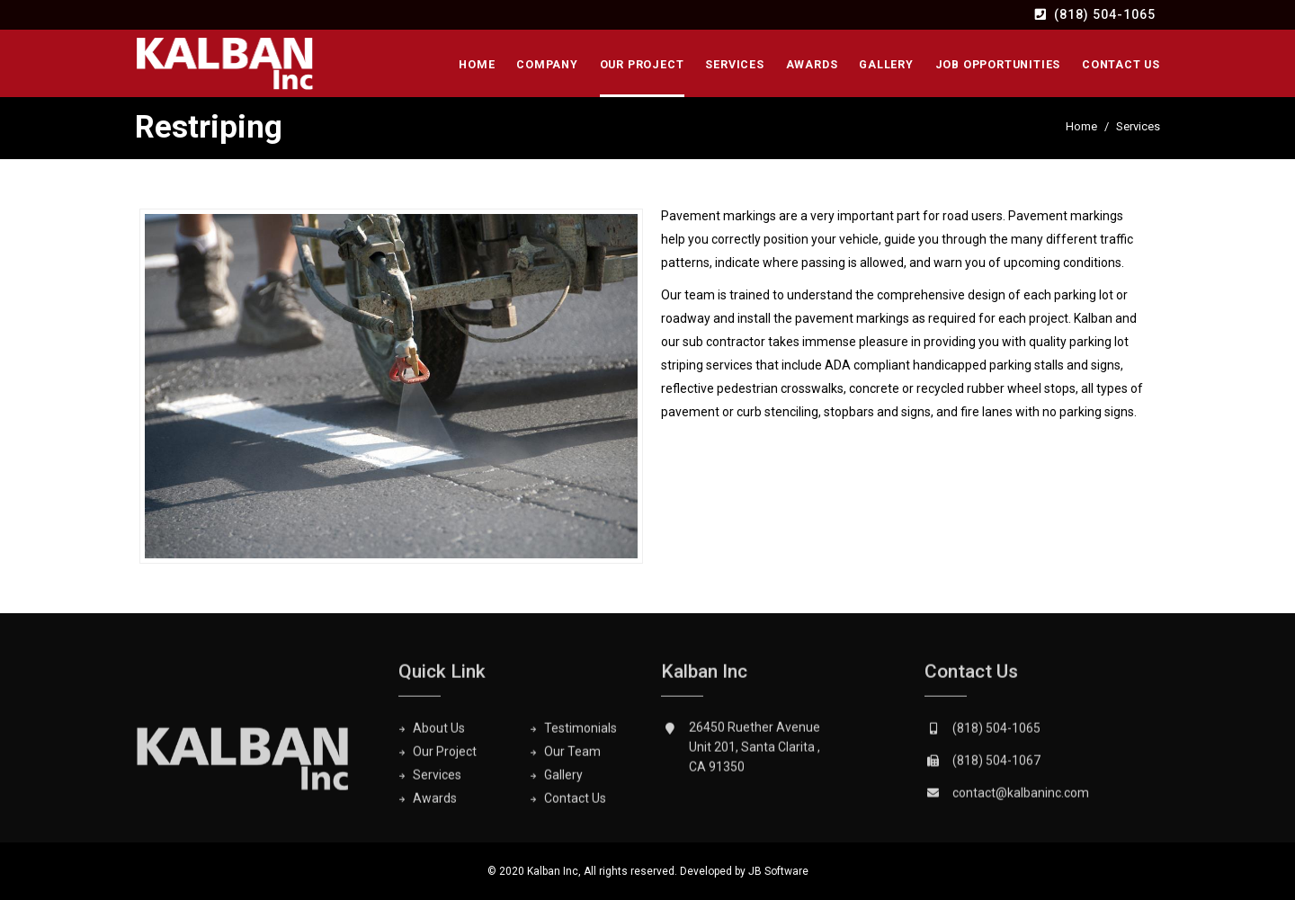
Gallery (886, 64)
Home (477, 64)
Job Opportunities (998, 64)
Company (547, 64)
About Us (439, 733)
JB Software (778, 871)
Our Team (572, 756)
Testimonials (580, 733)
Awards (812, 64)
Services (734, 64)
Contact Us (1121, 64)
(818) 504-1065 (1105, 14)
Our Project (642, 64)
